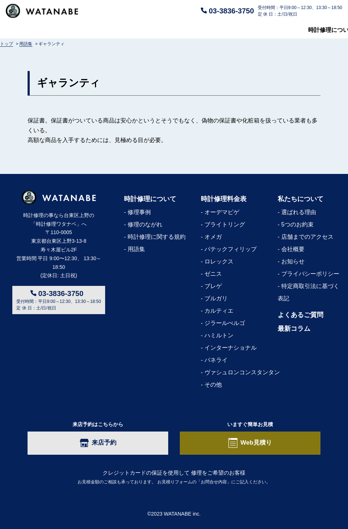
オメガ (213, 237)
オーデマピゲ (221, 212)
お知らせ (292, 261)
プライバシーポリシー (310, 274)
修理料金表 (105, 30)
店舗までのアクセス (307, 237)
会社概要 (292, 249)
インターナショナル (230, 348)
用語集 (136, 249)
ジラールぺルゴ (224, 323)
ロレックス (218, 261)
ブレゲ (213, 286)
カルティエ (218, 311)
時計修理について (29, 30)
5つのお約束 (297, 224)
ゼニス (213, 274)
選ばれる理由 (298, 212)
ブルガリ (216, 298)
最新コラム (327, 30)
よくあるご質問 (180, 30)
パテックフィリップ (230, 249)
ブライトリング (224, 224)
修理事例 (139, 212)
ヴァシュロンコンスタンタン (242, 372)
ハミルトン (218, 335)
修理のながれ (145, 224)
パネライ (216, 360)
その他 (213, 385)
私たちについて (256, 30)
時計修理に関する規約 (157, 237)
